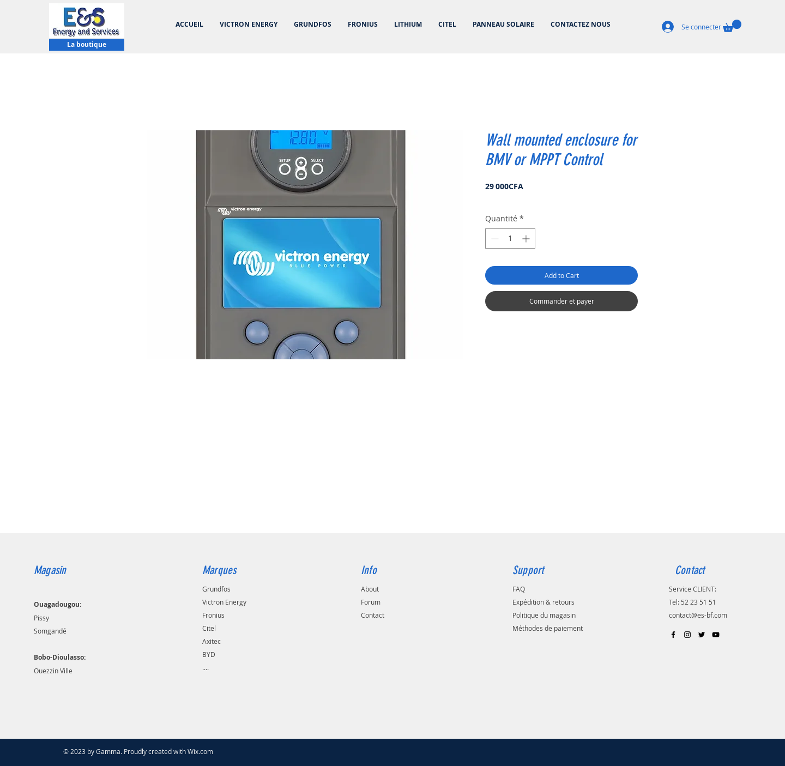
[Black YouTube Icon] (715, 634)
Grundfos (216, 588)
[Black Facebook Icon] (673, 634)
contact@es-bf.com (698, 615)
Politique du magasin (544, 615)
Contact (372, 615)
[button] (732, 26)
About (370, 588)
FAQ (518, 588)
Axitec (211, 641)
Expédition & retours (543, 602)
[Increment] (527, 238)
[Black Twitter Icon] (701, 634)
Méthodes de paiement (547, 628)
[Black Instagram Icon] (687, 634)
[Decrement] (493, 238)
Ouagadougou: (57, 604)
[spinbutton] (510, 238)
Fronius (213, 615)
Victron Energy (224, 602)
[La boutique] (86, 45)
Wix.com (200, 751)
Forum (371, 602)
